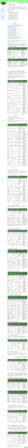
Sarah (8, 73)
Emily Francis (9, 416)
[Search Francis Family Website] (25, 2)
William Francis (21, 40)
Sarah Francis (10, 51)
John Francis (13, 72)
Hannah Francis (20, 206)
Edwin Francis (10, 348)
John (11, 45)
